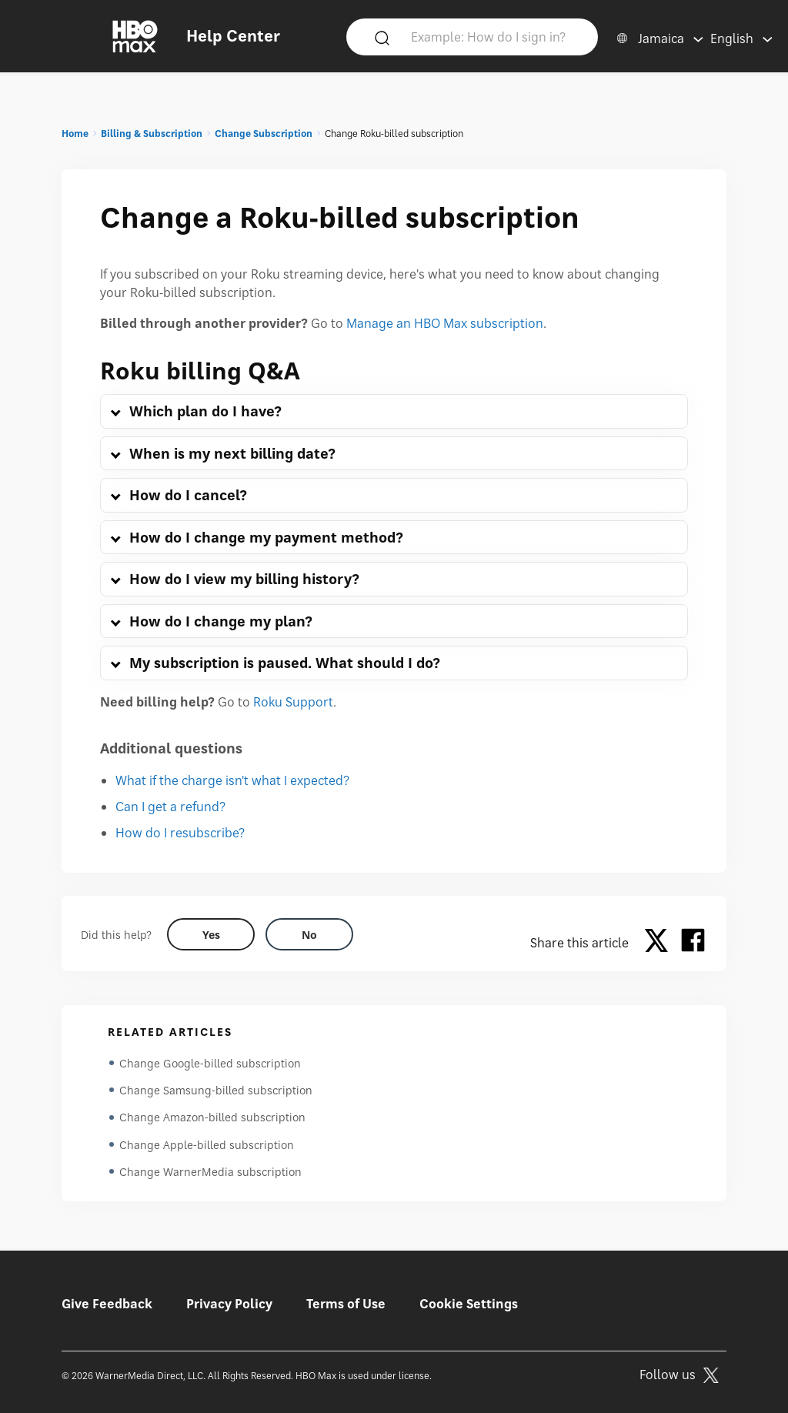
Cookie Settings (468, 1303)
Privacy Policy (229, 1303)
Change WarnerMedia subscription (210, 1174)
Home (75, 133)
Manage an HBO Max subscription (444, 323)
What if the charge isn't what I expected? (232, 780)
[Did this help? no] (309, 934)
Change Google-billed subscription (210, 1063)
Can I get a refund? (170, 806)
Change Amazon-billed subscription (212, 1118)
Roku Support (293, 701)
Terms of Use (346, 1303)
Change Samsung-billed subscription (215, 1091)
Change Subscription (263, 133)
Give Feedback (107, 1303)
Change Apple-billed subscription (206, 1146)
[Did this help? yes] (211, 934)
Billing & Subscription (151, 133)
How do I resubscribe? (180, 832)
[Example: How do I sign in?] (494, 36)
